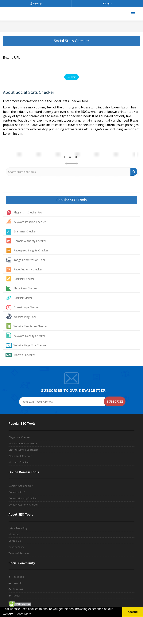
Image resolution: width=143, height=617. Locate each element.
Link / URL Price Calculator (23, 449)
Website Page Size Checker (30, 345)
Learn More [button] (23, 614)
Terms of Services (19, 553)
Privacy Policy (16, 547)
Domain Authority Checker (30, 241)
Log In (107, 3)
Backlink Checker (24, 279)
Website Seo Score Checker (30, 326)
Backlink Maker (23, 298)
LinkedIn (15, 583)
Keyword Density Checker (29, 336)
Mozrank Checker (24, 355)
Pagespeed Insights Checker (31, 250)
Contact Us (15, 540)
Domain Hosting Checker (23, 498)
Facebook (16, 576)
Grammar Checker (25, 231)
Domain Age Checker (27, 307)
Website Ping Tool (25, 317)
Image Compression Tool (29, 260)
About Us (14, 534)
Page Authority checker (28, 269)
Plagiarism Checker (20, 437)
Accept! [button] (133, 611)
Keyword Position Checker (30, 222)
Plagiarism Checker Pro (28, 212)
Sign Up (36, 3)
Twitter (14, 595)
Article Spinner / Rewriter (23, 443)
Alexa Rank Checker (26, 288)
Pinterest (16, 589)
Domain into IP (17, 492)
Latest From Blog (18, 528)
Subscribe (115, 401)
